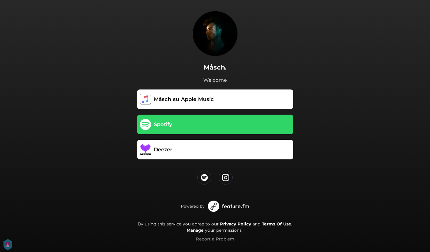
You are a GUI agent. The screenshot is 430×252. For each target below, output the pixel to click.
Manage (195, 230)
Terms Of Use (276, 223)
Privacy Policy (235, 223)
